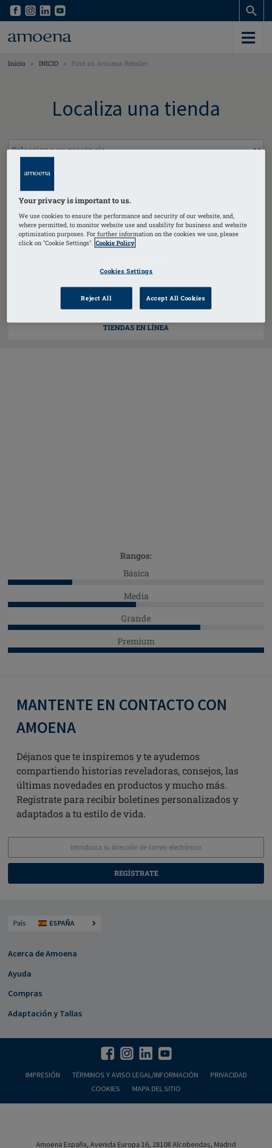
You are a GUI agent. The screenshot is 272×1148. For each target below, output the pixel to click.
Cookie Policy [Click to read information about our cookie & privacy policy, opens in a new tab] (115, 243)
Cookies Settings (126, 271)
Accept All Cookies (175, 298)
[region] (136, 236)
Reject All (96, 298)
